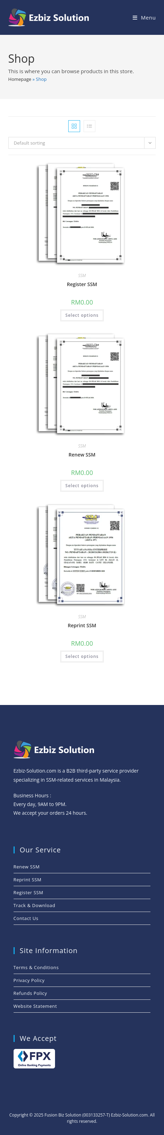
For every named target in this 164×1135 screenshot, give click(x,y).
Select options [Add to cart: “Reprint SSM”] (82, 656)
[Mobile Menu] (144, 17)
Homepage (19, 79)
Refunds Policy (30, 993)
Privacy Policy (29, 980)
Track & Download (34, 905)
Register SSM (82, 284)
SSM (82, 275)
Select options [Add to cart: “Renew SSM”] (82, 486)
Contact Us (26, 918)
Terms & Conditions (36, 967)
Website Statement (35, 1006)
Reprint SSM (82, 625)
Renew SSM (82, 454)
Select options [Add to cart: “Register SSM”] (82, 315)
